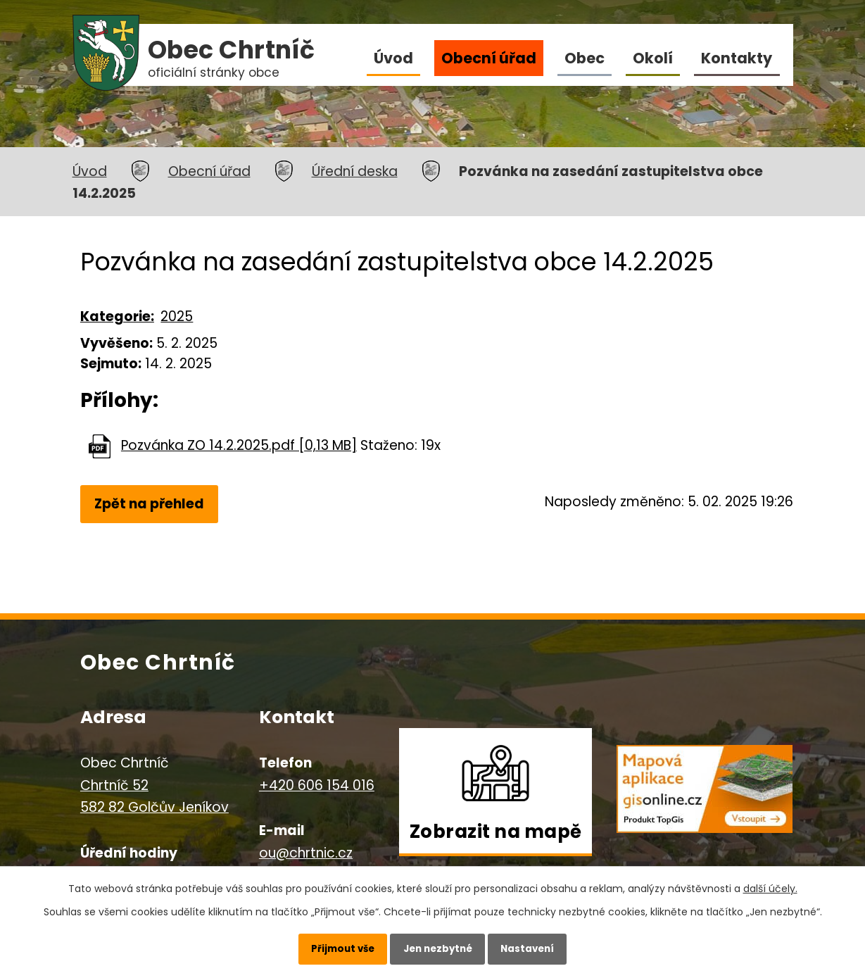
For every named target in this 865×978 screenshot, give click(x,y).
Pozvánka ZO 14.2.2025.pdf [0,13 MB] (239, 445)
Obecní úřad (488, 58)
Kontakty (736, 58)
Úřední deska (355, 171)
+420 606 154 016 (316, 787)
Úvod (393, 58)
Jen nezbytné (438, 946)
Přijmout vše (332, 946)
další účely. (770, 884)
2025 (176, 316)
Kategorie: (117, 316)
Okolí (653, 58)
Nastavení (538, 946)
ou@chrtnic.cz (306, 855)
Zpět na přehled (151, 504)
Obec (584, 58)
